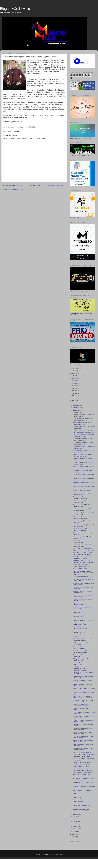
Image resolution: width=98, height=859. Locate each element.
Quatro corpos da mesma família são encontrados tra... (83, 415)
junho (75, 819)
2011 (73, 837)
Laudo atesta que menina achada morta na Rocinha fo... (82, 455)
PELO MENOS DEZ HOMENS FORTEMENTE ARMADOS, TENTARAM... (81, 805)
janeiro (75, 831)
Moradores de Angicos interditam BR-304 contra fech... (83, 513)
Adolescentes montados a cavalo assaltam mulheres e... (82, 681)
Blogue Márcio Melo (15, 9)
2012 (73, 834)
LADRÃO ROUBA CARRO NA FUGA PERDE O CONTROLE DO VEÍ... (83, 619)
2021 (73, 383)
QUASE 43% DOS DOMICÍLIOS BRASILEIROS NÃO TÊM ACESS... (84, 549)
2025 (73, 373)
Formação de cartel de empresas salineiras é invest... (82, 541)
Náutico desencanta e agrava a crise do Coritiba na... (83, 744)
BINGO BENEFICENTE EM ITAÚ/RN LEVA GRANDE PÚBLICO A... (83, 553)
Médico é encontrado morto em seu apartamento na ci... (83, 643)
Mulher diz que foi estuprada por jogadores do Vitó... (82, 493)
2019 (73, 388)
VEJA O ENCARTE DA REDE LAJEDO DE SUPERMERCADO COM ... (83, 572)
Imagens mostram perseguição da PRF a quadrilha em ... (82, 623)
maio (74, 821)
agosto (75, 814)
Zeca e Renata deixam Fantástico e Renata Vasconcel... (83, 631)
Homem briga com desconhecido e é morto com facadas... (83, 545)
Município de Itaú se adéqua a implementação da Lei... (81, 667)
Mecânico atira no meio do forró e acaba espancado (82, 509)
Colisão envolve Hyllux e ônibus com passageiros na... (83, 693)
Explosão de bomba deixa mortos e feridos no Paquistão (83, 677)
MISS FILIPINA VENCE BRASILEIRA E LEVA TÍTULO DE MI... (83, 740)
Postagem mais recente (12, 185)
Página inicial (35, 185)
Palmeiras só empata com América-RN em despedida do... (83, 736)
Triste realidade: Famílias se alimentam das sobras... (81, 497)
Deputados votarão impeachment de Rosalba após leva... (83, 443)
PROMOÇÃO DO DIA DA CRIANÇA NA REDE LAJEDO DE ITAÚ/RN (83, 561)
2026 (73, 371)
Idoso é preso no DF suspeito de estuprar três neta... (82, 423)
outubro (75, 410)
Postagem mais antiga (56, 185)
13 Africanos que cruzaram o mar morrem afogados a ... (82, 419)
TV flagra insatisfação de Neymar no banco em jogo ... (83, 659)
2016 (73, 395)
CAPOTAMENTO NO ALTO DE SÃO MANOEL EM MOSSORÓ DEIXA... (83, 771)
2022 (73, 380)
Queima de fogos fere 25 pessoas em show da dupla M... (83, 479)
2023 (73, 378)
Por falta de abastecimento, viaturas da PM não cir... (83, 471)
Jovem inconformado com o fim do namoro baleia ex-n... (82, 439)
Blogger (60, 854)
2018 (73, 390)
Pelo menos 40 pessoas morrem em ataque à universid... (83, 647)
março (75, 826)
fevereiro (75, 829)
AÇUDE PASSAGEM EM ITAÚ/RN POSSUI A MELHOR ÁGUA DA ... (83, 697)
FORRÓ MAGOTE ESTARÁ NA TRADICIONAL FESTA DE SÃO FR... (82, 792)
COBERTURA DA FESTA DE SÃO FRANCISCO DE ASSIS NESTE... (83, 431)
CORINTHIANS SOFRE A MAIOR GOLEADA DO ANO (82, 639)
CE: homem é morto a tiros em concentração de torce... (81, 767)
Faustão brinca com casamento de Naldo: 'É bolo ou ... (82, 599)
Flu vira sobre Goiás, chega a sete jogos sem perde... (82, 728)
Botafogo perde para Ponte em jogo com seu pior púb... (83, 701)
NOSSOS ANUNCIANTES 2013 (82, 490)
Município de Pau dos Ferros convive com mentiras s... (83, 783)
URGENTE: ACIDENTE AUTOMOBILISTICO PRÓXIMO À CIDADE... (83, 672)
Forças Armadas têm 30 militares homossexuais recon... (82, 775)
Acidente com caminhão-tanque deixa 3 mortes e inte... (83, 501)
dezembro (76, 405)
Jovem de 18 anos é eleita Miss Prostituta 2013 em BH (82, 651)
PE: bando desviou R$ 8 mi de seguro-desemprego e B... (81, 565)
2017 (73, 393)
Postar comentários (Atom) (15, 189)
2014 (73, 400)
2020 (73, 385)
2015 (73, 398)
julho (74, 816)
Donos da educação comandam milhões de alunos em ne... (82, 557)
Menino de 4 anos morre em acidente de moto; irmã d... (83, 483)
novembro (76, 407)
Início (71, 844)
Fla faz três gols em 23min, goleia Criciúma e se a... (82, 615)
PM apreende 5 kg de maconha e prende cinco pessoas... (82, 517)
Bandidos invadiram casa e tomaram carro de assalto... (83, 800)
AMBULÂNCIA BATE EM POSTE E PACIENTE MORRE (83, 709)
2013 (73, 403)
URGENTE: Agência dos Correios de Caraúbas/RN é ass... (83, 435)
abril (74, 824)
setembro (76, 412)
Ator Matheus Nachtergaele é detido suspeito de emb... (83, 748)
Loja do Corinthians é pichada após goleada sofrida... (83, 603)
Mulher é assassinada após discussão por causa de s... (83, 525)
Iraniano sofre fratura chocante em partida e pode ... (82, 663)
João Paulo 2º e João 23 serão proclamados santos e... (81, 529)
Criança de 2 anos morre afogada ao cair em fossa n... (83, 595)
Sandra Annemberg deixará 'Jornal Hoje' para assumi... (82, 733)
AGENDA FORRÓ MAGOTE (81, 568)
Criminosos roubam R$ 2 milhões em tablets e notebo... (83, 505)
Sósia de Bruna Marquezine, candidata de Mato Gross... (81, 705)
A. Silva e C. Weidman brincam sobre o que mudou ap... (83, 467)
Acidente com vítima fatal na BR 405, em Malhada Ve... (83, 579)
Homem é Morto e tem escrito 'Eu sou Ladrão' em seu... (83, 720)
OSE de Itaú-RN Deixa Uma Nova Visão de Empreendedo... (82, 763)
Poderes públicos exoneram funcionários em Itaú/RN (81, 810)
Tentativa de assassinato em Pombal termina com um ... (83, 475)
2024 (73, 376)
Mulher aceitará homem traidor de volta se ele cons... (82, 591)
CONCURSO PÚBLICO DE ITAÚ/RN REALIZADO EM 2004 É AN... (83, 755)
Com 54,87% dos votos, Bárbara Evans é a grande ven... (82, 627)
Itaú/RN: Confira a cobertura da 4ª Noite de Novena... (82, 685)
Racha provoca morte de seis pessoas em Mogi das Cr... (84, 779)
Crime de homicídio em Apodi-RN (82, 576)
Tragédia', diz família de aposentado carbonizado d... (83, 587)
